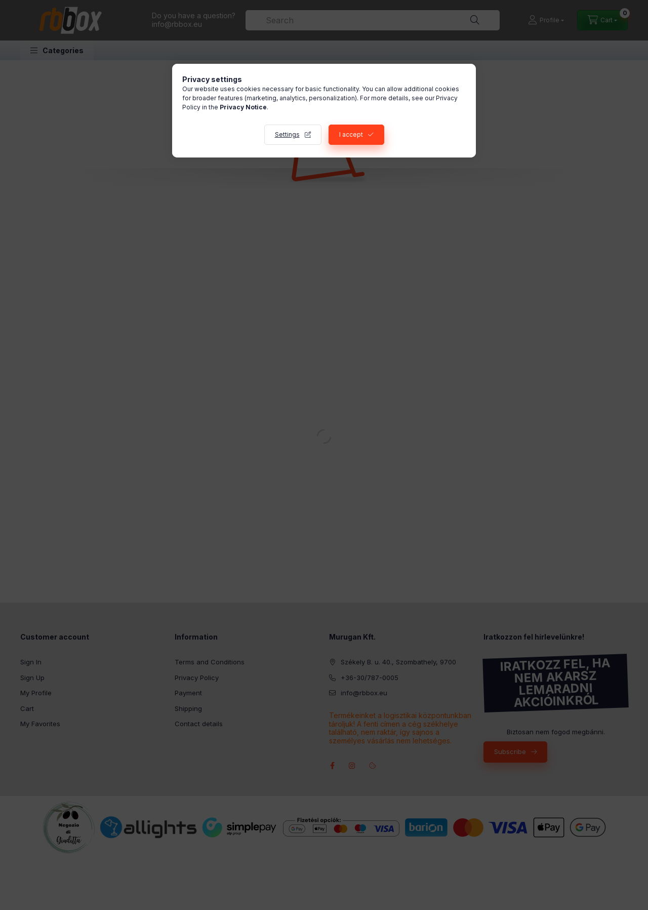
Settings (287, 134)
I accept (351, 134)
